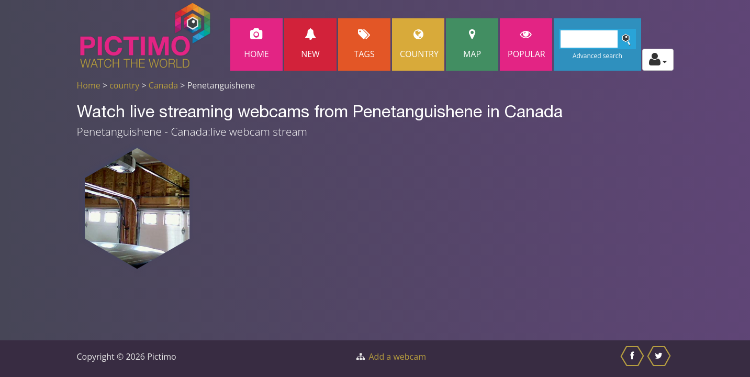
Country (419, 44)
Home (256, 44)
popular (526, 44)
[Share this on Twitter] (660, 359)
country (124, 85)
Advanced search (597, 55)
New (310, 44)
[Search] (597, 39)
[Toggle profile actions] (658, 60)
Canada (163, 85)
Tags (364, 44)
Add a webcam (397, 356)
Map (472, 44)
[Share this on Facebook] (633, 359)
